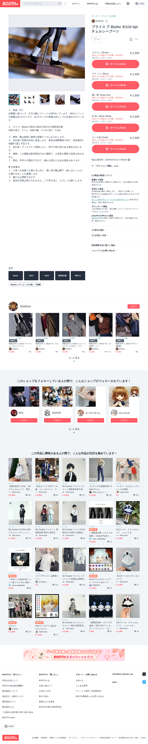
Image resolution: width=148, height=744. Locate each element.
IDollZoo (25, 306)
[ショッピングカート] (128, 3)
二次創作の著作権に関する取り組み (17, 712)
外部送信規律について (108, 738)
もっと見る (74, 431)
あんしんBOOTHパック (100, 200)
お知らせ (80, 680)
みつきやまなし (93, 413)
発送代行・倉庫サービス (13, 696)
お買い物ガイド (46, 686)
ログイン (76, 4)
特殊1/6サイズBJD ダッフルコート (47, 345)
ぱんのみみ (124, 413)
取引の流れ (99, 230)
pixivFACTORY (97, 218)
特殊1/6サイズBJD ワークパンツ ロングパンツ (20, 345)
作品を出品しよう (113, 4)
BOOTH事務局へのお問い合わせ (90, 696)
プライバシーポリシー (89, 738)
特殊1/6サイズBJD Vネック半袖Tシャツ (100, 345)
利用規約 (44, 738)
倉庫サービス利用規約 (58, 738)
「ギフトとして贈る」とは (106, 166)
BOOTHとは (92, 4)
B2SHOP (56, 413)
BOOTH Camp (8, 717)
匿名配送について (10, 691)
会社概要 (35, 738)
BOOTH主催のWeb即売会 (50, 707)
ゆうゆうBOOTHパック (120, 200)
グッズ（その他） (109, 16)
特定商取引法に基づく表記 (103, 245)
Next (82, 53)
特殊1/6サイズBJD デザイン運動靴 (127, 345)
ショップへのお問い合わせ (103, 250)
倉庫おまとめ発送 (46, 701)
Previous (10, 53)
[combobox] (42, 3)
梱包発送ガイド (9, 701)
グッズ (94, 16)
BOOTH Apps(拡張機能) (12, 686)
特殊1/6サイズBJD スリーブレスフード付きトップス (73, 345)
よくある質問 (81, 686)
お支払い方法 (100, 235)
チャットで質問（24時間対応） (89, 691)
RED (21, 413)
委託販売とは (8, 707)
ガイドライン (74, 738)
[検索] (59, 4)
